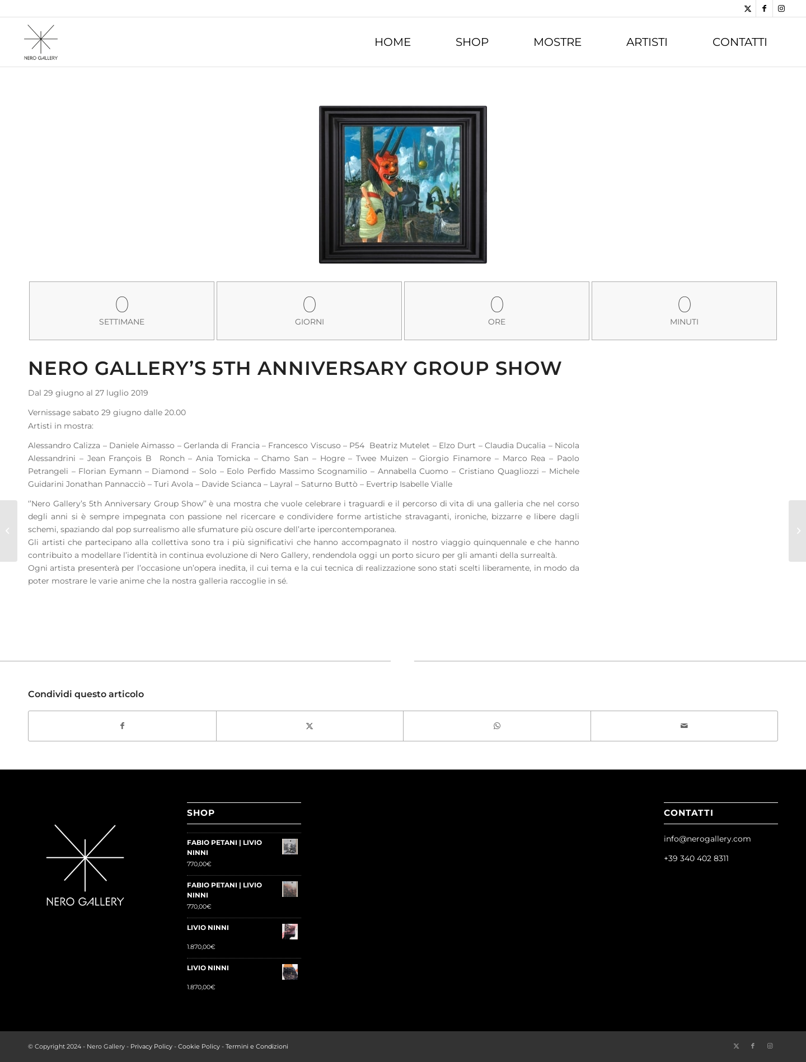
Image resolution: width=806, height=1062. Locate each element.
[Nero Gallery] (40, 42)
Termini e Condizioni (257, 1046)
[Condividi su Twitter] (310, 726)
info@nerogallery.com (707, 839)
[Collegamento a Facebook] (764, 8)
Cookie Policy (199, 1046)
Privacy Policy (151, 1046)
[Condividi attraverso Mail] (684, 726)
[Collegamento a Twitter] (747, 8)
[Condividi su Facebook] (122, 726)
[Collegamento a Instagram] (781, 8)
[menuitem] (392, 42)
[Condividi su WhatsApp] (497, 726)
